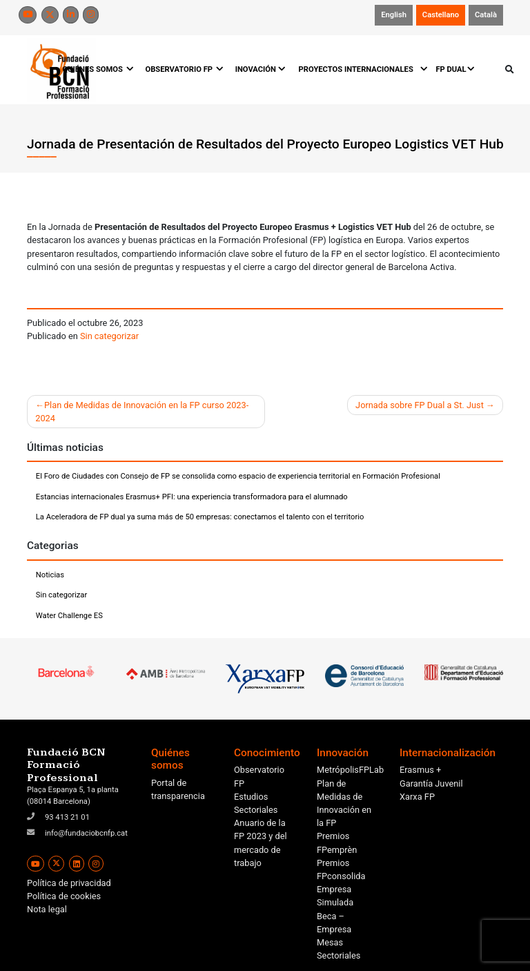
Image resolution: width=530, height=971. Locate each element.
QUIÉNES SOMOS (97, 69)
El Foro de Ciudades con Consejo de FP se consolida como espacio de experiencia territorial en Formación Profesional (238, 476)
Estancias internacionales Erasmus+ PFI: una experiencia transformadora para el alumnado (192, 496)
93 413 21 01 (67, 817)
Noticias (50, 574)
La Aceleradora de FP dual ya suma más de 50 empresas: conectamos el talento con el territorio (200, 516)
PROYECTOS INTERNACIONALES (361, 69)
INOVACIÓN (260, 69)
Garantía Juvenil (431, 783)
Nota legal (47, 909)
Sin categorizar (109, 336)
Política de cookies (64, 896)
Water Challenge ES (69, 615)
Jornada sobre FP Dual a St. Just (419, 405)
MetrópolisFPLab (350, 770)
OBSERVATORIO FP (183, 69)
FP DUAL (455, 69)
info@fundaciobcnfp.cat (86, 833)
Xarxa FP (417, 796)
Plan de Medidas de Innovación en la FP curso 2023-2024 (141, 411)
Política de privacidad (69, 883)
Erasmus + (420, 770)
